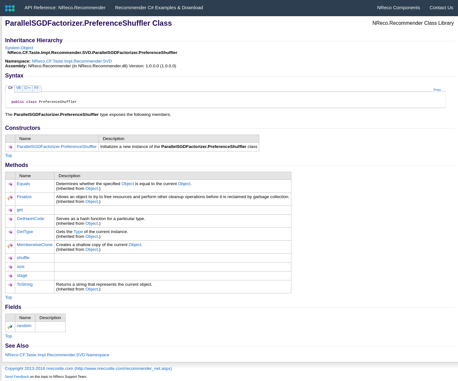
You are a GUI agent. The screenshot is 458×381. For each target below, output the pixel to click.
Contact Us (441, 7)
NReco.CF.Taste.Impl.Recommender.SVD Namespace (57, 355)
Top (8, 156)
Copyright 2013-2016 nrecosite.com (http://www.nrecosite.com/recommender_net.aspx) (88, 369)
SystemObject (19, 47)
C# (10, 88)
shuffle (23, 258)
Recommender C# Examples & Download (159, 7)
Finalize (24, 197)
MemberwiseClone (35, 245)
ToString (25, 285)
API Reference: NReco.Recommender (64, 7)
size (20, 267)
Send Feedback (17, 377)
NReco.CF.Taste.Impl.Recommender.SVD (72, 61)
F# (36, 88)
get (20, 210)
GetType (25, 232)
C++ (27, 88)
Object (127, 184)
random (24, 326)
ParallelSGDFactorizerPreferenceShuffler (57, 147)
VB (18, 88)
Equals (23, 184)
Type (78, 232)
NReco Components (398, 7)
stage (22, 276)
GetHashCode (30, 219)
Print (437, 90)
